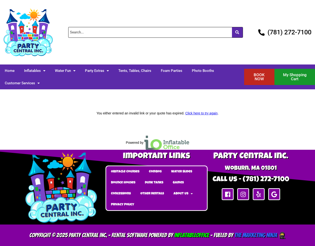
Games (178, 182)
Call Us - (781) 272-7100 (251, 179)
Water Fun (65, 71)
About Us (183, 194)
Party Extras (97, 71)
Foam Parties (171, 71)
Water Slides (181, 171)
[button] (259, 77)
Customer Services (22, 83)
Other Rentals (152, 193)
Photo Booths (203, 71)
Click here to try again (201, 113)
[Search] (237, 32)
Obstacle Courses (125, 171)
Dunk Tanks (154, 182)
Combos (155, 171)
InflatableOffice (191, 235)
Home (10, 71)
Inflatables (34, 71)
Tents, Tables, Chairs (134, 71)
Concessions (121, 193)
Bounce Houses (123, 182)
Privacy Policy (122, 204)
